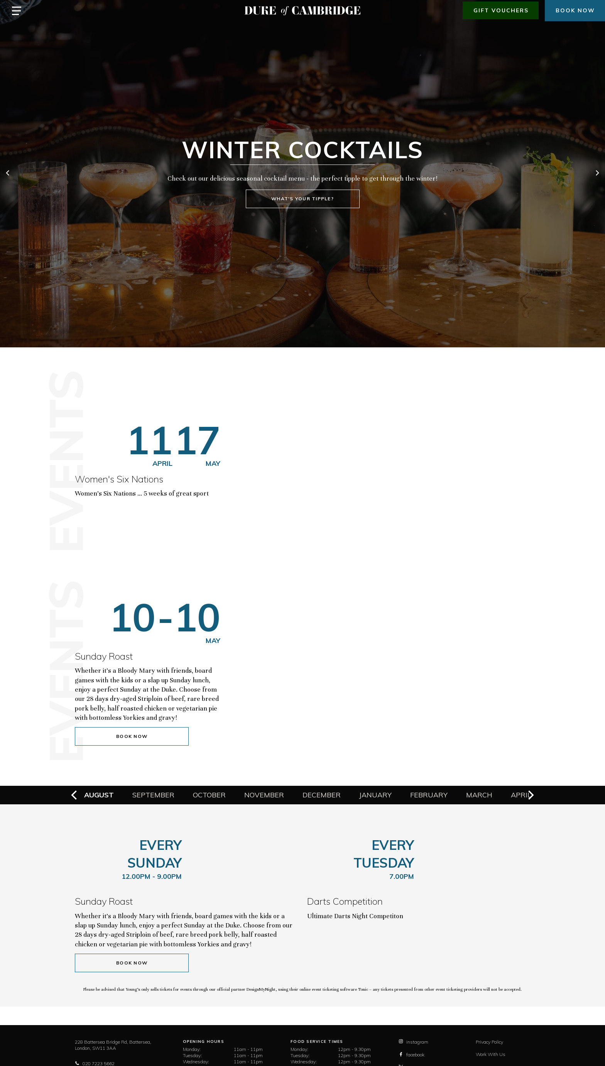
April (521, 794)
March (479, 794)
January (375, 794)
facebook (411, 1055)
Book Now (131, 736)
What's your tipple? (302, 199)
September (153, 794)
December (321, 794)
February (429, 794)
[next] (597, 173)
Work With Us (490, 1054)
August (99, 794)
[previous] (8, 173)
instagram (413, 1042)
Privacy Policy (489, 1042)
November (264, 794)
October (209, 794)
